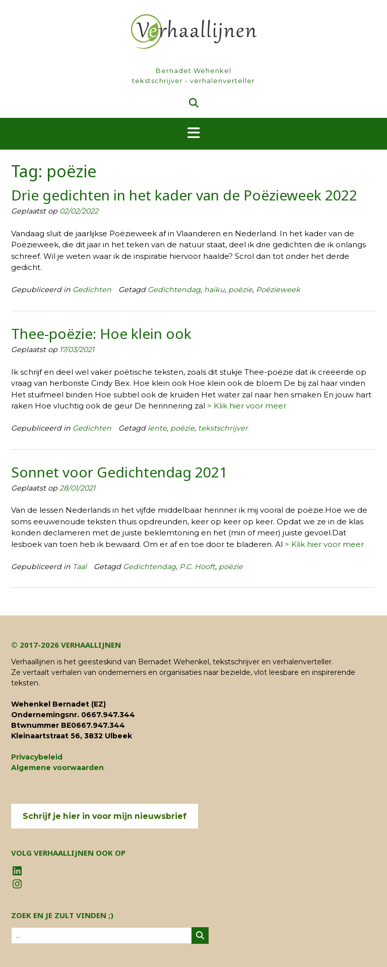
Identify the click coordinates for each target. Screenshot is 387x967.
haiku (214, 289)
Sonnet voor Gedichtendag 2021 (119, 471)
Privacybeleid (36, 757)
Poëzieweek (278, 289)
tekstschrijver (223, 428)
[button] (193, 134)
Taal (80, 566)
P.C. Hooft (197, 566)
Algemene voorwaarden (57, 767)
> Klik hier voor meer (246, 405)
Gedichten (92, 289)
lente (157, 428)
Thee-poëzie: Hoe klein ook (101, 333)
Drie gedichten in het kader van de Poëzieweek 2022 (184, 194)
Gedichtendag (174, 289)
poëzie (240, 289)
